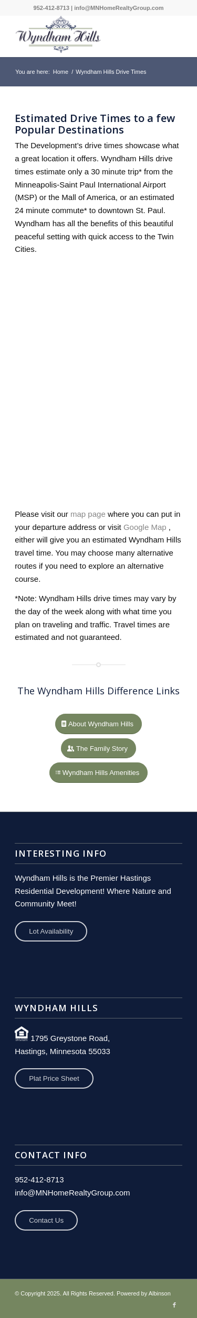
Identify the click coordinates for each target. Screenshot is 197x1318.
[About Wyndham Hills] (98, 724)
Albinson (160, 1293)
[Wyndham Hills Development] (82, 36)
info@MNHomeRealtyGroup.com (118, 8)
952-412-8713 (52, 8)
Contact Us (46, 1220)
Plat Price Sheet (54, 1078)
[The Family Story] (98, 748)
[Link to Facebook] (174, 1305)
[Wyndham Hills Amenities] (98, 772)
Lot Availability (51, 931)
